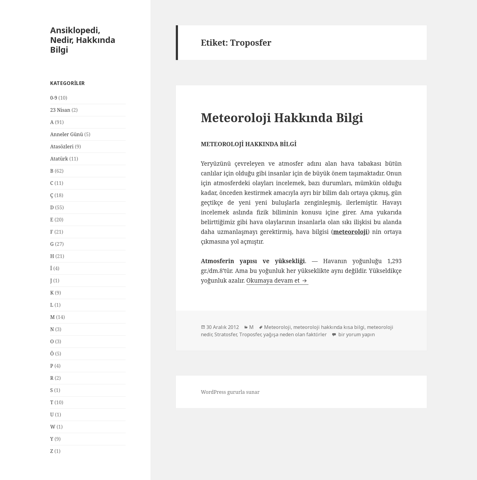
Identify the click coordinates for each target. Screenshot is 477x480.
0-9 (53, 97)
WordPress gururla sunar (230, 392)
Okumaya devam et (277, 280)
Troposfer (250, 334)
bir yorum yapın (356, 334)
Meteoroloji (277, 327)
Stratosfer (225, 334)
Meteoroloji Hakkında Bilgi (282, 117)
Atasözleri (62, 146)
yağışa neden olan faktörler (295, 334)
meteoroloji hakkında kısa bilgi (328, 327)
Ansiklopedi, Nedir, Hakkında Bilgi (82, 39)
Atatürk (59, 158)
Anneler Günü (66, 134)
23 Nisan (60, 110)
